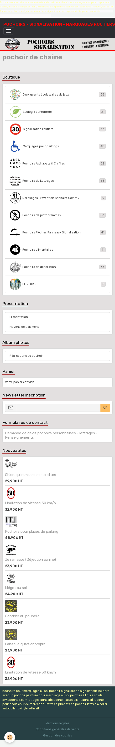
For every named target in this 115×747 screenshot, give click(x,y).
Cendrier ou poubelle (22, 616)
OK (105, 408)
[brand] (59, 24)
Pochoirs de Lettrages (58, 181)
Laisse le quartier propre (25, 644)
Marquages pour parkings (58, 146)
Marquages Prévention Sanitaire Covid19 (58, 198)
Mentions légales (57, 723)
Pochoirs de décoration (58, 267)
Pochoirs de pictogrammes (58, 215)
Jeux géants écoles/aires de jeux (58, 95)
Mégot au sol (16, 588)
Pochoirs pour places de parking (31, 531)
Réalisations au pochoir (26, 355)
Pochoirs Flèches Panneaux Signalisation (58, 232)
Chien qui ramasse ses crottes (30, 475)
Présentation (19, 317)
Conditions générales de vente (57, 729)
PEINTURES (58, 284)
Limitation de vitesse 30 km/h (30, 672)
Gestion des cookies (57, 735)
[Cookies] (9, 737)
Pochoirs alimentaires (58, 250)
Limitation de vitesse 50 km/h (30, 503)
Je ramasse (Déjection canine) (30, 559)
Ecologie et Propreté (58, 112)
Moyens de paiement (24, 326)
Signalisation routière (58, 129)
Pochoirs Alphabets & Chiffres (58, 164)
